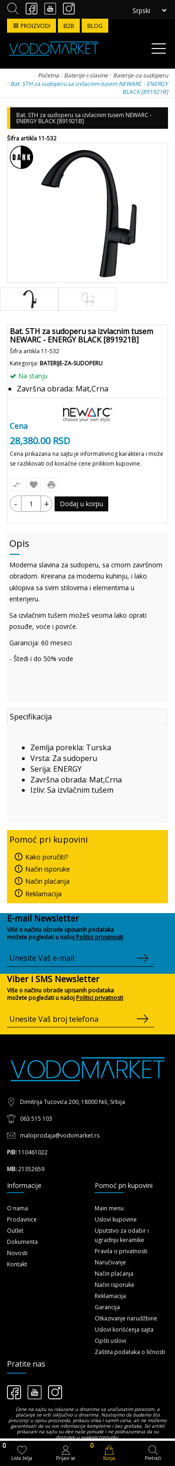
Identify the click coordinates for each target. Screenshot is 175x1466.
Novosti (17, 1253)
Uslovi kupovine (116, 1219)
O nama (17, 1208)
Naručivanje (110, 1262)
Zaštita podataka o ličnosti (130, 1352)
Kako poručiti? (41, 856)
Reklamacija (38, 893)
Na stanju (29, 375)
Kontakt (17, 1264)
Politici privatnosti (99, 937)
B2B (68, 26)
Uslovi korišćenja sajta (124, 1329)
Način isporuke (42, 869)
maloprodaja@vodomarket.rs (59, 1135)
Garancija (107, 1307)
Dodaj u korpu (81, 503)
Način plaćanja (42, 881)
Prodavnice (22, 1219)
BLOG (95, 26)
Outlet (15, 1231)
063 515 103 (36, 1119)
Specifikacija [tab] (31, 717)
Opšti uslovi (110, 1341)
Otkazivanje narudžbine (126, 1318)
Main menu (109, 1208)
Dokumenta (22, 1242)
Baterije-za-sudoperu (71, 363)
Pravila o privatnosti (121, 1251)
